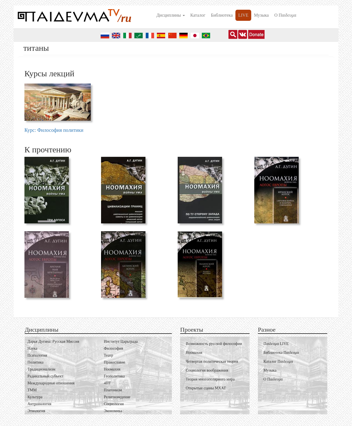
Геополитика (114, 376)
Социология (114, 404)
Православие (114, 362)
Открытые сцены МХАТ (206, 388)
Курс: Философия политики (53, 130)
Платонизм (113, 390)
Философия (113, 348)
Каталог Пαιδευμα (278, 361)
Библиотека (222, 15)
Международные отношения (50, 383)
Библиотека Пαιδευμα (281, 353)
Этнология (36, 411)
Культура (34, 397)
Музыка (261, 15)
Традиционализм (41, 369)
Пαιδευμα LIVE (276, 344)
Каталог (197, 15)
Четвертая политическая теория (212, 361)
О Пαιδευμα (285, 15)
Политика (35, 362)
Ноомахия (112, 369)
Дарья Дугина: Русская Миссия (53, 341)
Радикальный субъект (45, 376)
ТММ (32, 390)
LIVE (243, 15)
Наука (32, 348)
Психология (37, 355)
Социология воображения (207, 370)
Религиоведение (117, 397)
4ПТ (107, 383)
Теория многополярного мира (210, 379)
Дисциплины (170, 15)
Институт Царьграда (121, 341)
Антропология (39, 404)
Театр (108, 355)
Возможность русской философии (214, 344)
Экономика (113, 411)
